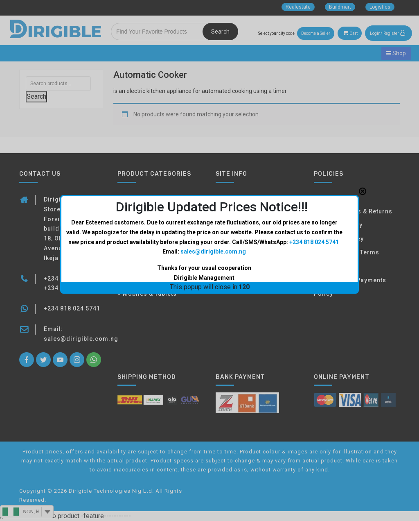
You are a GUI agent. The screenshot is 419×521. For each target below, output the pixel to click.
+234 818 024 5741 (314, 145)
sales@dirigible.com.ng (213, 155)
